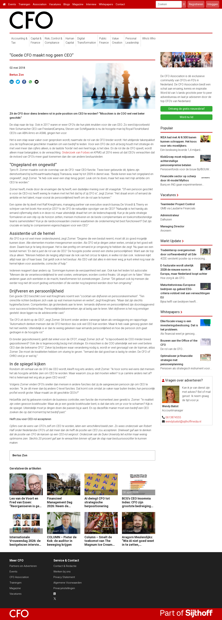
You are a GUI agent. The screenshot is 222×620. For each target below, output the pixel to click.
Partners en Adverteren (23, 566)
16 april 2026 (55, 492)
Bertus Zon (17, 74)
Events (12, 4)
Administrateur (169, 215)
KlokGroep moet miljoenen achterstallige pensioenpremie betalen (177, 161)
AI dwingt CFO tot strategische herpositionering (97, 502)
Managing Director (172, 226)
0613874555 (173, 417)
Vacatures (55, 4)
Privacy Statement (64, 577)
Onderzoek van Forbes (76, 152)
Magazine (77, 4)
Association (39, 4)
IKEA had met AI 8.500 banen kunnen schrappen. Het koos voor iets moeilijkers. (178, 141)
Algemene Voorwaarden (67, 582)
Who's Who (149, 38)
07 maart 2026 (19, 531)
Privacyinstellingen (64, 588)
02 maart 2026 (132, 531)
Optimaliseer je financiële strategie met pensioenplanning (176, 360)
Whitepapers (106, 4)
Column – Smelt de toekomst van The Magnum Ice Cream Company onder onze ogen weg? (99, 541)
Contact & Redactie (64, 566)
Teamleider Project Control (177, 204)
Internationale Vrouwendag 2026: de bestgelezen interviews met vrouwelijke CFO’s (26, 541)
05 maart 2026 (57, 531)
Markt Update (170, 241)
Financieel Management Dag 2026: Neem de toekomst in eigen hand (60, 502)
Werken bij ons (62, 571)
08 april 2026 (130, 492)
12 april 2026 (93, 492)
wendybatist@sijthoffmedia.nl (183, 421)
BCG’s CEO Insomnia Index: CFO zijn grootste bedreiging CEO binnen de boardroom (136, 502)
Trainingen (24, 4)
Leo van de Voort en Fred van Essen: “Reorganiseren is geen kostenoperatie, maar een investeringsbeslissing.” (26, 502)
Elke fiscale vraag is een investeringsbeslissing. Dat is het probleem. (179, 325)
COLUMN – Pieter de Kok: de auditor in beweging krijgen (61, 540)
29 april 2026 (18, 492)
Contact (120, 4)
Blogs (66, 4)
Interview (91, 4)
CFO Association (19, 577)
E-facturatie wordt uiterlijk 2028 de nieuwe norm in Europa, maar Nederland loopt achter (183, 269)
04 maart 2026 (94, 531)
